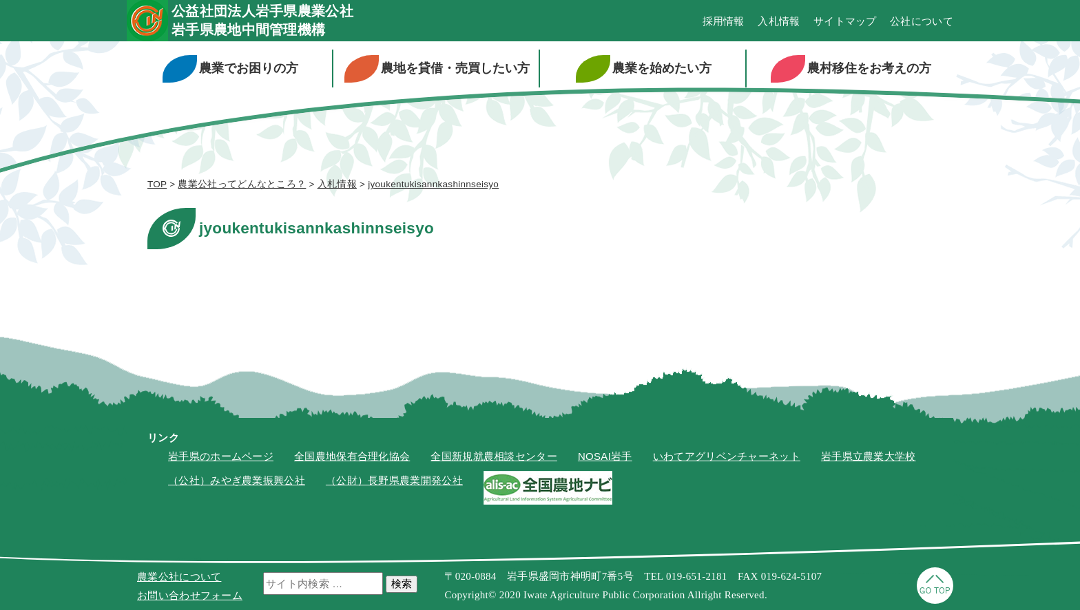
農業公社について (179, 576)
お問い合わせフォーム (189, 595)
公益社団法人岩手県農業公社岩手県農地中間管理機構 (262, 20)
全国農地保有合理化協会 (352, 456)
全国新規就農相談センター (493, 456)
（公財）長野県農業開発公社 (394, 480)
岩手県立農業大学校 (868, 456)
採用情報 (724, 21)
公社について (921, 21)
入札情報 (779, 21)
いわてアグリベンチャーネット (726, 456)
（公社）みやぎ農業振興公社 (236, 480)
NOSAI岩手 (605, 456)
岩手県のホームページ (220, 456)
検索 (401, 583)
